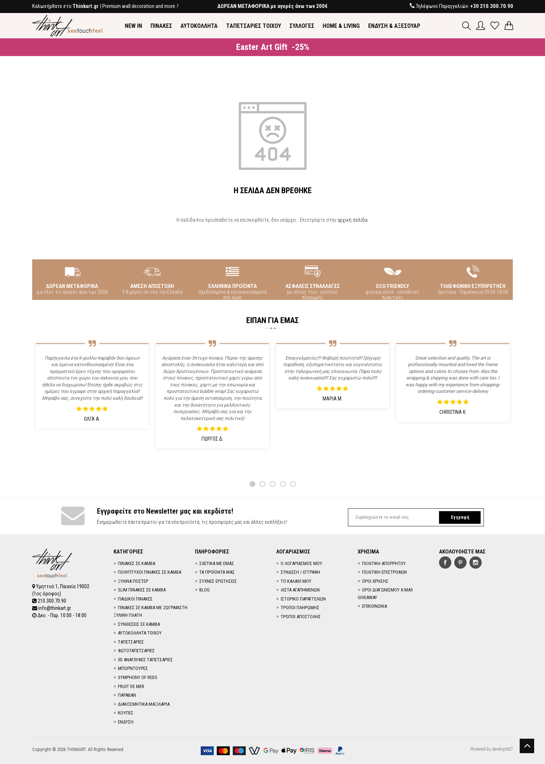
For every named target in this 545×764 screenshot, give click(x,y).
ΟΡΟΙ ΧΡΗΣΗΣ (375, 581)
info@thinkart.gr (51, 608)
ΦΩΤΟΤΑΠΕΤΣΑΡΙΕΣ (136, 650)
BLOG (204, 590)
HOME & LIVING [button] (341, 25)
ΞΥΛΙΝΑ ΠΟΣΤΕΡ (133, 581)
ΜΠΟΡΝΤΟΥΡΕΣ (133, 668)
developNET (502, 749)
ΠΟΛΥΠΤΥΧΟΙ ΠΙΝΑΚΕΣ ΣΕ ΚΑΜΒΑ (149, 572)
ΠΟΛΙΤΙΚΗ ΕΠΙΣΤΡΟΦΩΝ (384, 572)
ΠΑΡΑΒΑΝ (127, 695)
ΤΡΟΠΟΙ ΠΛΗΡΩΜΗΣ (300, 607)
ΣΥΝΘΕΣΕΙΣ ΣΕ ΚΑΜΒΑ (139, 624)
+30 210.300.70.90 (491, 6)
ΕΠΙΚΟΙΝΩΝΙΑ (374, 606)
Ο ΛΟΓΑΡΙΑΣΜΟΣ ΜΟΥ (301, 563)
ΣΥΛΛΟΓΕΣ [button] (301, 25)
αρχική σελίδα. (353, 220)
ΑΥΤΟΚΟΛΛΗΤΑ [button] (199, 25)
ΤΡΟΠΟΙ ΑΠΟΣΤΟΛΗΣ (301, 616)
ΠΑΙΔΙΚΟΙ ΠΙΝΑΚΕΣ (135, 599)
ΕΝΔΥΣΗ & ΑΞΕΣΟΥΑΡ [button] (394, 25)
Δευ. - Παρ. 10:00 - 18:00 (59, 615)
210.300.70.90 (49, 601)
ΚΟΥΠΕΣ (125, 713)
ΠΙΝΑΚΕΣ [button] (161, 25)
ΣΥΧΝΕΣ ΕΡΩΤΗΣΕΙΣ (218, 581)
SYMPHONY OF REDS (137, 677)
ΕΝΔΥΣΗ (125, 722)
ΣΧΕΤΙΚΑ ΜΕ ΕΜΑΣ (216, 563)
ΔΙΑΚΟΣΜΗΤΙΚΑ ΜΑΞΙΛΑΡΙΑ (144, 704)
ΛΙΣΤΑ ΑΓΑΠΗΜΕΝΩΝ (300, 590)
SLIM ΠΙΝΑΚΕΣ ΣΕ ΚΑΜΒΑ (142, 590)
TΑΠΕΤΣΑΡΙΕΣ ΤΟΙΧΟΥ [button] (253, 25)
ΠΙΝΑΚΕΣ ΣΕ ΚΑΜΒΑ (136, 563)
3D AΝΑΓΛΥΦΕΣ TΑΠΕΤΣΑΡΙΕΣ (145, 659)
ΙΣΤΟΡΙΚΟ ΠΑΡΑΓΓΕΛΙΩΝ (303, 599)
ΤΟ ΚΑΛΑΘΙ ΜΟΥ (296, 581)
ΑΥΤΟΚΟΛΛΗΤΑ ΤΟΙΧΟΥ (140, 633)
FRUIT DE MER (131, 686)
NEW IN (133, 25)
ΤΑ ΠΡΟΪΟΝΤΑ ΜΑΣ (217, 572)
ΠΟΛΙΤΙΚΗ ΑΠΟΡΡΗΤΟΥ (384, 563)
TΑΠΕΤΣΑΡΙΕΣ (131, 642)
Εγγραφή (460, 517)
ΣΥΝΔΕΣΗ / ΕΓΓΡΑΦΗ (300, 572)
